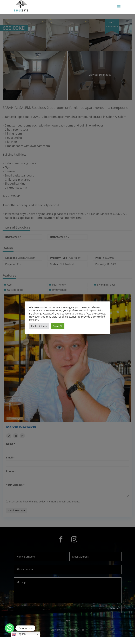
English (19, 634)
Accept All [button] (57, 325)
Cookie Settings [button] (39, 325)
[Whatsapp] (9, 628)
